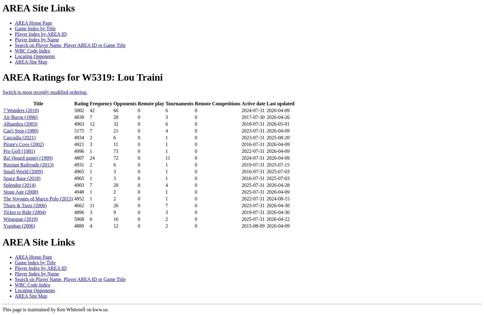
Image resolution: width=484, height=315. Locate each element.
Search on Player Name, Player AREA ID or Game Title (70, 45)
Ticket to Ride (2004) (24, 212)
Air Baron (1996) (20, 117)
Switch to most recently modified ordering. (45, 92)
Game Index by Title (35, 28)
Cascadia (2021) (19, 137)
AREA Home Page (33, 23)
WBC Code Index (32, 50)
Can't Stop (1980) (20, 130)
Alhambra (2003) (20, 124)
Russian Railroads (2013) (28, 164)
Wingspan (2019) (20, 219)
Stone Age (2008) (20, 192)
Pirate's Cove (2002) (23, 144)
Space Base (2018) (21, 178)
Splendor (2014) (19, 185)
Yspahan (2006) (19, 226)
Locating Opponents (35, 56)
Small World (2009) (23, 171)
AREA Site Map (31, 62)
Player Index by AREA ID (41, 34)
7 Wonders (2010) (21, 110)
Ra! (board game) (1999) (28, 158)
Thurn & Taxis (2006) (25, 205)
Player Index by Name (37, 39)
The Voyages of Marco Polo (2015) (38, 198)
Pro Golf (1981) (19, 151)
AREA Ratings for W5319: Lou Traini (82, 77)
